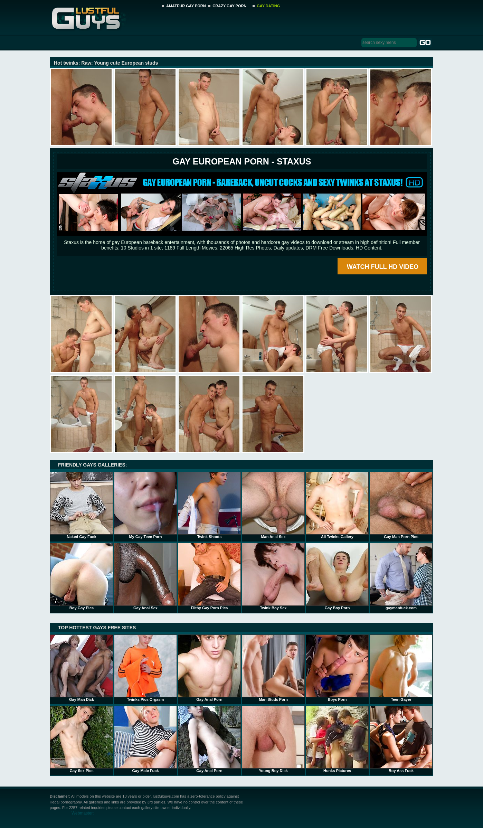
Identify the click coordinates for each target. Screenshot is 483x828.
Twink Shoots (209, 505)
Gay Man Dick (81, 668)
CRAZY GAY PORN (229, 6)
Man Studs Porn (273, 668)
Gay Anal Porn (209, 668)
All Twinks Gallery (337, 505)
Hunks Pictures (337, 739)
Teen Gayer (401, 668)
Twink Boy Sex (273, 576)
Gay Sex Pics (81, 739)
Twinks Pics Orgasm (145, 668)
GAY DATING (268, 6)
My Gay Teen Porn (145, 505)
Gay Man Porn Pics (401, 505)
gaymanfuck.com (401, 576)
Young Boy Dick (273, 739)
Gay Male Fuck (145, 739)
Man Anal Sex (273, 505)
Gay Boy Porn (337, 576)
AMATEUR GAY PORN (186, 6)
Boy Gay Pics (81, 576)
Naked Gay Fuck (81, 505)
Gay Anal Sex (145, 576)
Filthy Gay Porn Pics (209, 576)
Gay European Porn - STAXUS (241, 161)
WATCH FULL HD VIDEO (382, 266)
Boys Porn (337, 668)
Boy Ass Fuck (401, 739)
